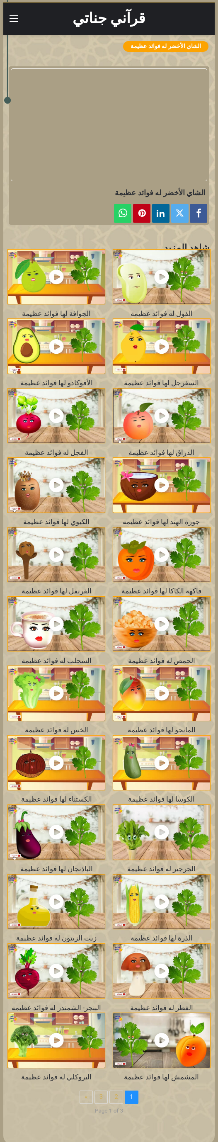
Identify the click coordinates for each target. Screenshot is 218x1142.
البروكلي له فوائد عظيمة (56, 1077)
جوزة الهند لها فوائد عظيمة (161, 522)
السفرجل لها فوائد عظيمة (161, 383)
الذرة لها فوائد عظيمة (162, 938)
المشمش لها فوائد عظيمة (161, 1077)
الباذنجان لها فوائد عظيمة (56, 869)
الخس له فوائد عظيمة (56, 730)
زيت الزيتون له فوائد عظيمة (56, 938)
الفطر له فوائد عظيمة (161, 1008)
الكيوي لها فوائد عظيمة (56, 522)
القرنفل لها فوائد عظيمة (57, 591)
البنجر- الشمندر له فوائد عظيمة (56, 1008)
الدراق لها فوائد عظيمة (161, 453)
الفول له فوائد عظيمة (162, 314)
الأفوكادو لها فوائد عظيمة (56, 383)
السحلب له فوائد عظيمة (57, 661)
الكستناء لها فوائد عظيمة (56, 799)
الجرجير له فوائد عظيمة (161, 869)
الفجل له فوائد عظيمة (56, 453)
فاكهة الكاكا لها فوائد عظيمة (161, 591)
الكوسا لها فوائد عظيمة (161, 799)
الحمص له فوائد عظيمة (161, 661)
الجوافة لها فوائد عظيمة (56, 314)
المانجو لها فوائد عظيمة (162, 730)
